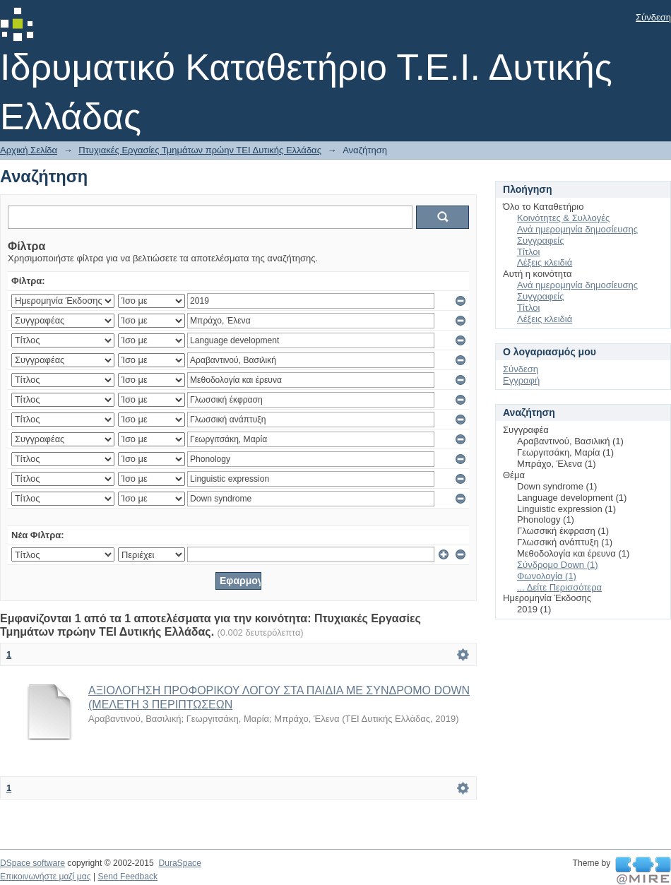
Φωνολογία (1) (546, 576)
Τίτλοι (528, 252)
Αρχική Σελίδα (28, 150)
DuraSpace (179, 863)
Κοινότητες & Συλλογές (563, 218)
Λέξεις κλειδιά (544, 262)
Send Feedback (127, 876)
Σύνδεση (653, 17)
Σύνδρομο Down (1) (557, 564)
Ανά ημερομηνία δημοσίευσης (577, 229)
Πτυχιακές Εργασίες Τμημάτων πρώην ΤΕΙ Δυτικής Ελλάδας (199, 150)
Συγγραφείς (540, 240)
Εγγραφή (521, 380)
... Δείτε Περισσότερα (559, 587)
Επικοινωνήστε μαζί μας (45, 876)
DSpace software (32, 863)
